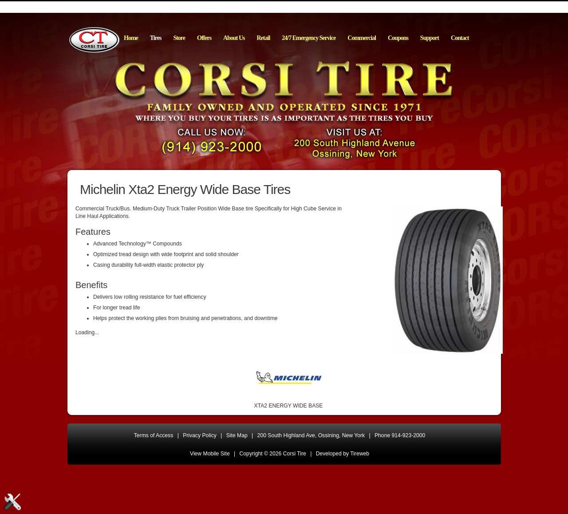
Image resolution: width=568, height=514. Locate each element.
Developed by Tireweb (342, 454)
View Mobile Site (210, 454)
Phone (400, 435)
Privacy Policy (200, 435)
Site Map (237, 435)
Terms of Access (154, 435)
